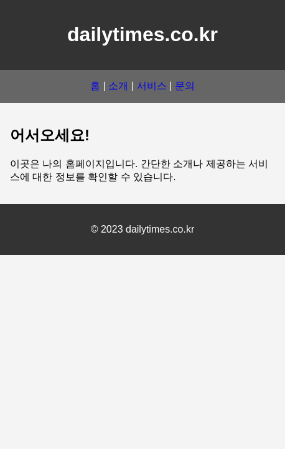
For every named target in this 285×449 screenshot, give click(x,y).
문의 (185, 85)
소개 (118, 85)
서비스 (152, 85)
